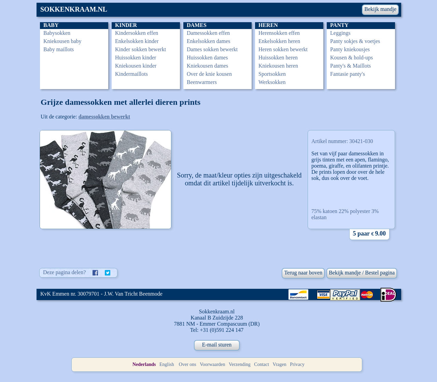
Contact (261, 364)
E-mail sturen (217, 345)
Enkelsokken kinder (137, 41)
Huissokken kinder (135, 57)
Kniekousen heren (278, 66)
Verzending (240, 364)
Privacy (297, 364)
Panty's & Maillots (350, 66)
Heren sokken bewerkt (283, 49)
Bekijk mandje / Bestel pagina (362, 272)
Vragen (279, 364)
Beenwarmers (202, 82)
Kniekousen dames (207, 66)
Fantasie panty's (347, 74)
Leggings (340, 33)
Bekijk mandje (380, 9)
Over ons (187, 364)
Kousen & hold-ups (351, 57)
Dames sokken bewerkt (212, 49)
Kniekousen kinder (135, 66)
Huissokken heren (278, 57)
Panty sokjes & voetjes (355, 41)
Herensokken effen (279, 33)
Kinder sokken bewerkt (140, 49)
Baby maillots (58, 49)
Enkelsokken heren (279, 41)
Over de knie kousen (209, 74)
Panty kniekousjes (350, 49)
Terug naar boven (303, 272)
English (166, 364)
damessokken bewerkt (104, 116)
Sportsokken (272, 74)
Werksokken (272, 82)
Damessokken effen (208, 33)
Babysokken (56, 33)
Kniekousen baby (62, 41)
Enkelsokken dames (208, 41)
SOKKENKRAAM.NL (73, 9)
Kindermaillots (131, 74)
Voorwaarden (212, 364)
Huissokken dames (207, 57)
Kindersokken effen (136, 33)
